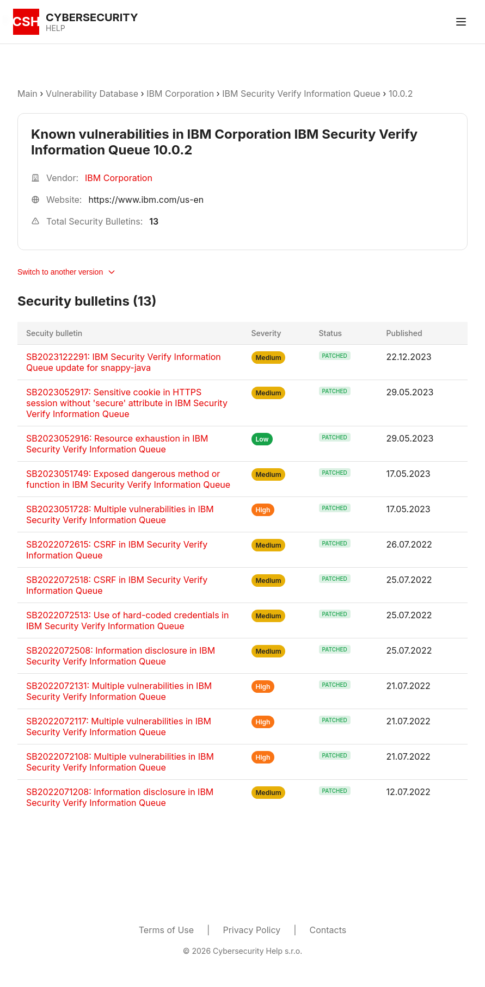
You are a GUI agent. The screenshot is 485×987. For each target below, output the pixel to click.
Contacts (328, 929)
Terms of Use (166, 929)
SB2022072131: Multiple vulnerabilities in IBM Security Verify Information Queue (119, 691)
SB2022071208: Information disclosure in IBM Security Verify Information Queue (119, 797)
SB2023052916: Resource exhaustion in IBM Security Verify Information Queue (117, 444)
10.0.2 (401, 93)
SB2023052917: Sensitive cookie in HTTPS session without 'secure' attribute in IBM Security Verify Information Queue (127, 403)
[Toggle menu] (461, 22)
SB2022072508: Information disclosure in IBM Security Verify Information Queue (120, 656)
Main (27, 93)
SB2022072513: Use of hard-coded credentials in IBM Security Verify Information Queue (127, 620)
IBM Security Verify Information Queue (301, 93)
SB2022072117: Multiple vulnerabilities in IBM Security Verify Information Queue (118, 726)
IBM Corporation (181, 93)
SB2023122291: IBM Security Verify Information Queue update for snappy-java (123, 362)
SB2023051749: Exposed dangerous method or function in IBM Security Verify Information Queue (128, 479)
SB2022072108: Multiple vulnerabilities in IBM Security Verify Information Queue (120, 762)
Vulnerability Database (92, 93)
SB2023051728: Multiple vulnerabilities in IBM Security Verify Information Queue (120, 514)
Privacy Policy (251, 929)
